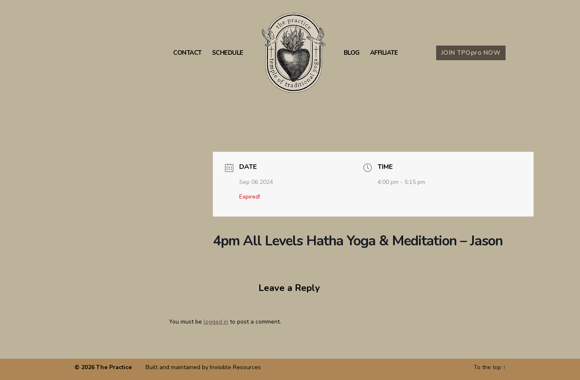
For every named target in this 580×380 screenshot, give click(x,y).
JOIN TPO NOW (471, 52)
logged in (216, 322)
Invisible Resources (235, 367)
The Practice (114, 367)
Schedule (227, 53)
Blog (352, 53)
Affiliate (384, 53)
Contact (187, 53)
